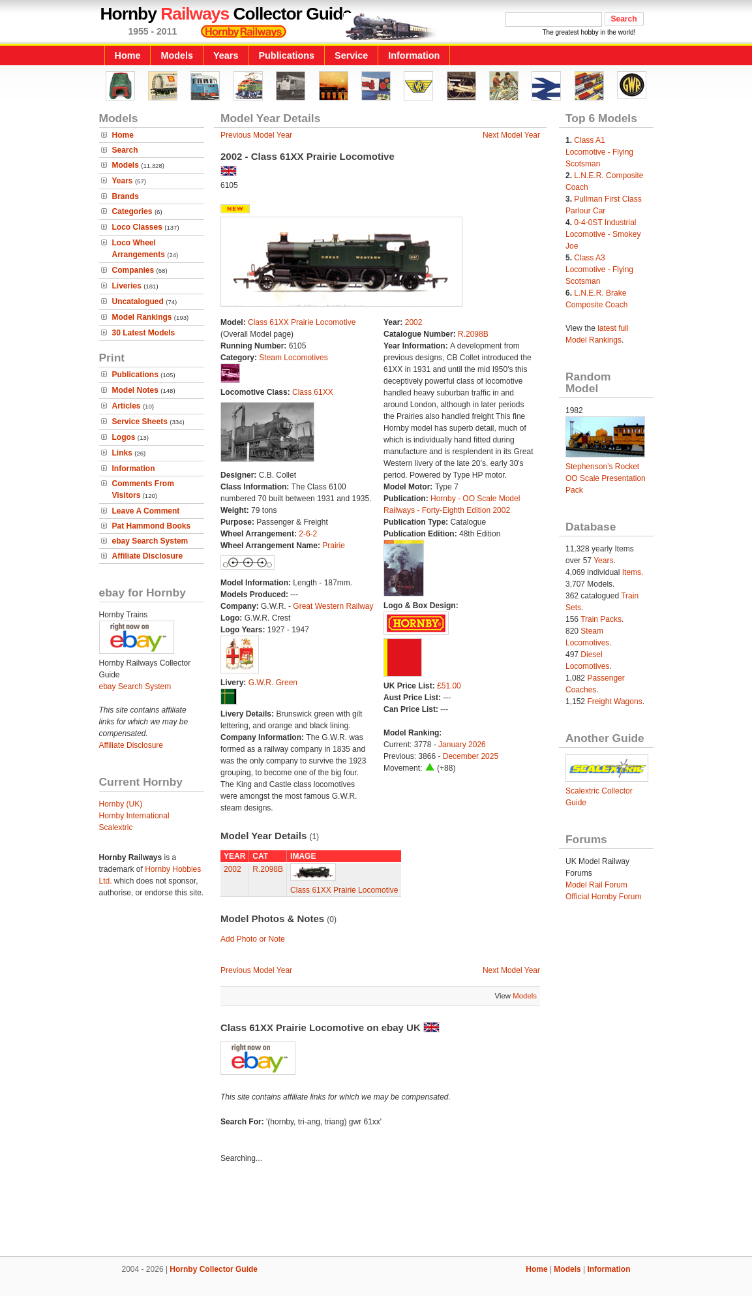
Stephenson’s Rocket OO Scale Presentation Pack (605, 478)
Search (125, 150)
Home (128, 55)
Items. (633, 572)
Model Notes (135, 390)
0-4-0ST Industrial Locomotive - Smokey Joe (602, 234)
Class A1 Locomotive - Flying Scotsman (599, 152)
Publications (286, 55)
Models (176, 55)
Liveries (127, 285)
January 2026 (462, 744)
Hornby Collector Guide (214, 1269)
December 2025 (470, 756)
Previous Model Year (256, 135)
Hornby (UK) (121, 804)
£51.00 (449, 685)
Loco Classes (137, 227)
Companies (133, 270)
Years (225, 55)
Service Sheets (140, 421)
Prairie (333, 545)
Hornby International (134, 815)
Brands (125, 196)
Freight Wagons (614, 701)
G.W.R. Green (272, 682)
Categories (132, 211)
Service (351, 55)
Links (122, 452)
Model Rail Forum (596, 884)
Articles (126, 405)
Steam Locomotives (293, 357)
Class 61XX (312, 392)
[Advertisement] (376, 1211)
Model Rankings (142, 317)
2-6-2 (308, 533)
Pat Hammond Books (151, 526)
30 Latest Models (143, 332)
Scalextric (116, 827)
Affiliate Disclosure (147, 556)
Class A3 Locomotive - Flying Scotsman (599, 269)
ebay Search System (150, 541)
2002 (414, 322)
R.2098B (473, 334)
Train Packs (601, 619)
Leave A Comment (146, 511)
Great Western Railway (333, 606)
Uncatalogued (138, 301)
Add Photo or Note (252, 939)
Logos (124, 437)
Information (414, 55)
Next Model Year (511, 135)
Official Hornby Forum (603, 896)
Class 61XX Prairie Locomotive (301, 322)
